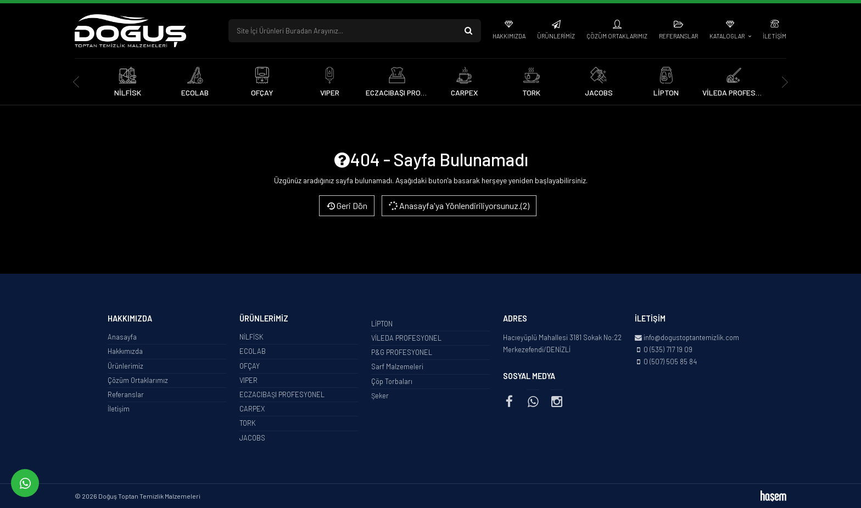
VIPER (248, 380)
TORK (247, 423)
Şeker (380, 395)
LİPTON (382, 323)
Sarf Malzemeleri (397, 366)
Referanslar (678, 35)
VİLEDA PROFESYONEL (406, 338)
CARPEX (252, 408)
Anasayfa (122, 336)
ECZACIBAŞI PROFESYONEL (282, 394)
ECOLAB (252, 351)
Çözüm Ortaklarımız (616, 35)
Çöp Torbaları (391, 381)
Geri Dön (346, 205)
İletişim (774, 35)
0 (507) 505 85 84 (670, 361)
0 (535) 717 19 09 (668, 349)
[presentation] (76, 82)
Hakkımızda (509, 35)
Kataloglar (727, 35)
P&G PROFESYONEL (401, 352)
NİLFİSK (251, 336)
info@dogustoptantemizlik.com (691, 337)
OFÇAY (249, 366)
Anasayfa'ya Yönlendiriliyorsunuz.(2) (458, 206)
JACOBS (252, 437)
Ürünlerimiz (556, 35)
